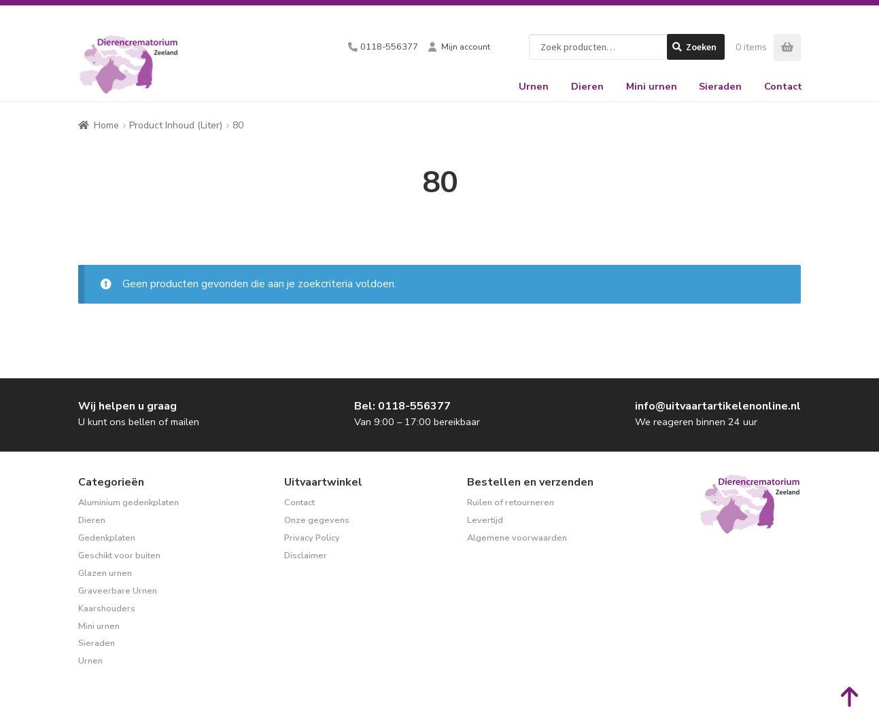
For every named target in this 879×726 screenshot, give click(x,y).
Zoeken (701, 47)
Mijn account (465, 47)
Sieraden (720, 86)
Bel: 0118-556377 (402, 406)
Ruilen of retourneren (510, 502)
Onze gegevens (316, 520)
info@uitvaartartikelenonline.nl (718, 406)
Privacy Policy (312, 538)
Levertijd (485, 520)
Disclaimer (305, 555)
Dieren (587, 86)
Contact (783, 86)
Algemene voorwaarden (517, 538)
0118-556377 (389, 47)
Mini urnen (651, 86)
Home (106, 125)
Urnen (534, 86)
